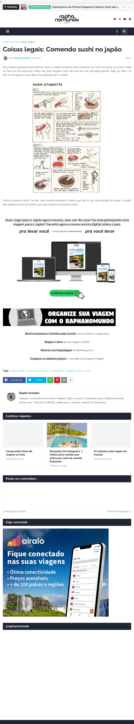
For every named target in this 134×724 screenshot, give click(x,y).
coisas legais (27, 42)
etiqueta (70, 370)
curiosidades (56, 370)
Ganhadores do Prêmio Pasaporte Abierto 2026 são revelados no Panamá (86, 7)
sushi (87, 370)
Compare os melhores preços (48, 357)
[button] (124, 7)
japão (80, 370)
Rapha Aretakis (29, 392)
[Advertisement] (67, 689)
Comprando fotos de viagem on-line (19, 452)
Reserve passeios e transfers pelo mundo (50, 333)
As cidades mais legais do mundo (110, 452)
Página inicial (10, 42)
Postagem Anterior (15, 510)
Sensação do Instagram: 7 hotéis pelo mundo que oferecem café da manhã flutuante (66, 456)
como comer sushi (37, 370)
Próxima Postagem (118, 510)
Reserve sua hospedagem (56, 349)
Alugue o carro (53, 341)
